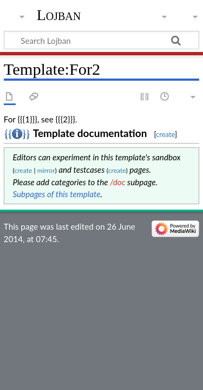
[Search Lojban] (101, 40)
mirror (46, 170)
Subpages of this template (57, 194)
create (165, 134)
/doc (118, 182)
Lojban (59, 14)
